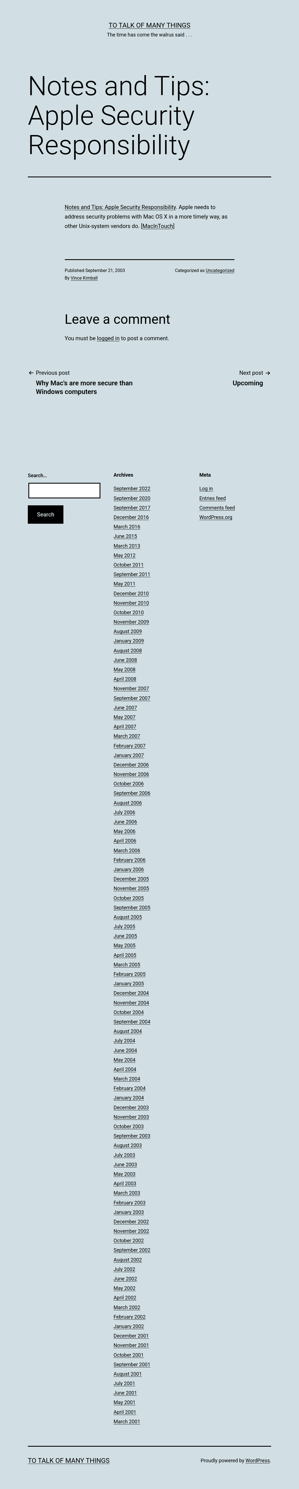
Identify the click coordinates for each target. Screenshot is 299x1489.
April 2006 (124, 841)
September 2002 (131, 1250)
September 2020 (131, 498)
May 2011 (124, 584)
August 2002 (127, 1260)
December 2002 (131, 1221)
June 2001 (125, 1393)
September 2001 (131, 1364)
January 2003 (128, 1212)
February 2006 (129, 860)
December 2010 (131, 593)
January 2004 (128, 1098)
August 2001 (127, 1374)
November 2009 (131, 622)
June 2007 (125, 708)
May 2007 (124, 717)
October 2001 (128, 1355)
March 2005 (126, 965)
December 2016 (131, 517)
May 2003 (124, 1174)
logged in (108, 338)
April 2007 (124, 726)
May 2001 (124, 1402)
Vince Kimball (84, 278)
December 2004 (131, 993)
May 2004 (124, 1060)
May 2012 (124, 555)
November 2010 (131, 603)
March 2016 (126, 527)
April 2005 (124, 955)
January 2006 (128, 869)
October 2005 (128, 898)
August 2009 (127, 631)
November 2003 (131, 1117)
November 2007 (131, 688)
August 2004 (127, 1031)
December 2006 (131, 765)
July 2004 (124, 1041)
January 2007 (128, 755)
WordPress (258, 1460)
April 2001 (124, 1412)
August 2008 (127, 650)
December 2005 (131, 879)
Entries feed (212, 498)
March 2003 (126, 1193)
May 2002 (124, 1288)
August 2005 (127, 917)
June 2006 (125, 822)
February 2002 (129, 1317)
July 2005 (124, 926)
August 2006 (127, 803)
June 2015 (125, 536)
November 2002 (131, 1231)
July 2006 (124, 812)
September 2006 (131, 793)
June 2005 (125, 936)
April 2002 (124, 1298)
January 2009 (128, 641)
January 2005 (128, 983)
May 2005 (124, 945)
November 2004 (131, 1003)
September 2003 (131, 1136)
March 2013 (126, 546)
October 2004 (128, 1012)
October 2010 (128, 612)
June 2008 (125, 660)
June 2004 (125, 1050)
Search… (37, 475)
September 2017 (131, 508)
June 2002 (125, 1279)
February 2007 (129, 746)
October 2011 (128, 565)
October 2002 (128, 1240)
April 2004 (124, 1069)
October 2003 (128, 1126)
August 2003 (127, 1145)
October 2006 (128, 784)
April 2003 (124, 1183)
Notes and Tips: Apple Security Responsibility (120, 207)
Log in (206, 488)
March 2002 (126, 1307)
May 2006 (124, 831)
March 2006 (126, 850)
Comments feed (217, 508)
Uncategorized (220, 270)
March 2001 (126, 1421)
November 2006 (131, 774)
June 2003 (125, 1164)
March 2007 (126, 736)
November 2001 (131, 1345)
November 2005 (131, 888)
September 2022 (131, 488)
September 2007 (131, 698)
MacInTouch (157, 226)
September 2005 (131, 907)
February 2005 (129, 974)
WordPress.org (216, 517)
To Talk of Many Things (150, 25)
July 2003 (124, 1155)
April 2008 (124, 679)
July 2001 (124, 1383)
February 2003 (129, 1203)
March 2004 (126, 1079)
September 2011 (131, 574)
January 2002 (128, 1326)
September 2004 (131, 1022)
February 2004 (129, 1088)
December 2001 (131, 1336)
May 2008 (124, 669)
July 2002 (124, 1269)
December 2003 (131, 1107)
